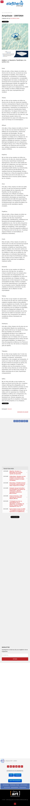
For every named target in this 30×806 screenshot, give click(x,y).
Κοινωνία (10, 409)
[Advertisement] (15, 558)
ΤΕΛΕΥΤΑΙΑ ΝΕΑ (8, 468)
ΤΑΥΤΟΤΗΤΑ (7, 787)
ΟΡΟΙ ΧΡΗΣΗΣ (23, 785)
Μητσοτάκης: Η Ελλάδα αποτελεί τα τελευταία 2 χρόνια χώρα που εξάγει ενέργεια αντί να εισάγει (17, 484)
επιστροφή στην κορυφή (22, 411)
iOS (11, 775)
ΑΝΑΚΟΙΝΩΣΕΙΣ (14, 787)
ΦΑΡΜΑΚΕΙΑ (6, 785)
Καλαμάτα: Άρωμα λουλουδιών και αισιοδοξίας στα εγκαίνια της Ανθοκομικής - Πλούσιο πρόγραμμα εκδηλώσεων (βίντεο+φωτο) (17, 491)
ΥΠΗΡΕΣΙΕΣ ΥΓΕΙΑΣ (14, 785)
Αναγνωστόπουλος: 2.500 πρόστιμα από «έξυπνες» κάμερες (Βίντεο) (16, 497)
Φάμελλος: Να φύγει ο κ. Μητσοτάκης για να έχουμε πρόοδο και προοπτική (16, 472)
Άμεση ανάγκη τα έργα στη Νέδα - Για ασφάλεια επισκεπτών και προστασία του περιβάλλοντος (17, 510)
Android (17, 775)
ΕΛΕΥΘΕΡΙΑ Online (14, 18)
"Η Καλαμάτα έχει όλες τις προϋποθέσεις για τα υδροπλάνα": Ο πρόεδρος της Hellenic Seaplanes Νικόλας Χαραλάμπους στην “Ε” (17, 504)
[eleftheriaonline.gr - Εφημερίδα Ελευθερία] (15, 3)
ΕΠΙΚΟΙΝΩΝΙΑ (22, 787)
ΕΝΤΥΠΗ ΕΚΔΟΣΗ (15, 780)
